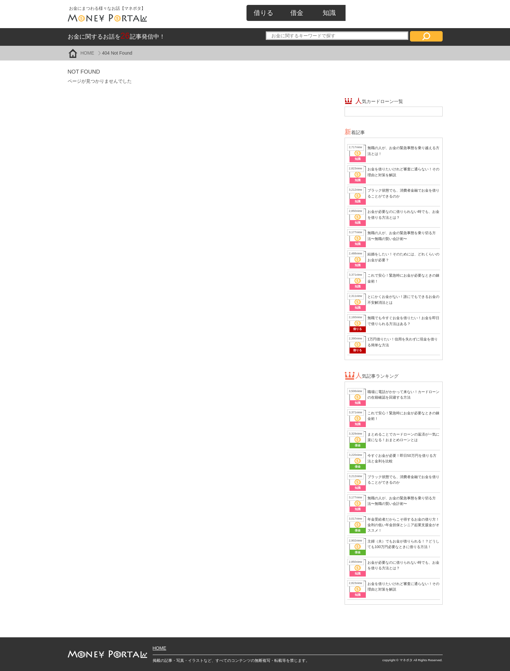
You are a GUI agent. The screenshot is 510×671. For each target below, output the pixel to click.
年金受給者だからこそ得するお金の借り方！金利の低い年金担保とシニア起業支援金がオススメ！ (403, 525)
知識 (329, 12)
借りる (263, 12)
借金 (296, 12)
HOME (87, 53)
